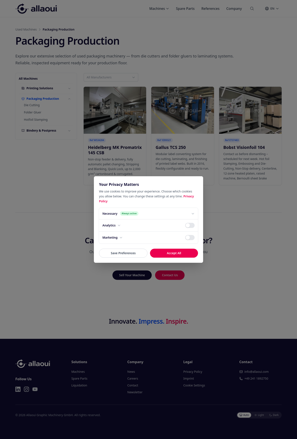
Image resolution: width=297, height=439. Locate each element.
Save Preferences (123, 253)
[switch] (190, 225)
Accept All (174, 253)
